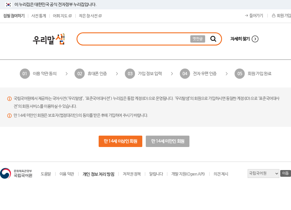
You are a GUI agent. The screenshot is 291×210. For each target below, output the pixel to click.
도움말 (46, 174)
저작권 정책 (132, 174)
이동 (285, 173)
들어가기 (256, 15)
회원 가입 (284, 15)
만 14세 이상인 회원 (120, 141)
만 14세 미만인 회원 (167, 141)
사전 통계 (38, 16)
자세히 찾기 (240, 38)
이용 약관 (67, 174)
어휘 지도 (62, 16)
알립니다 (156, 174)
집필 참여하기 (13, 16)
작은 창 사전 (90, 16)
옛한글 (198, 39)
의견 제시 (221, 174)
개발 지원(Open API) (188, 174)
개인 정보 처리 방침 (98, 174)
